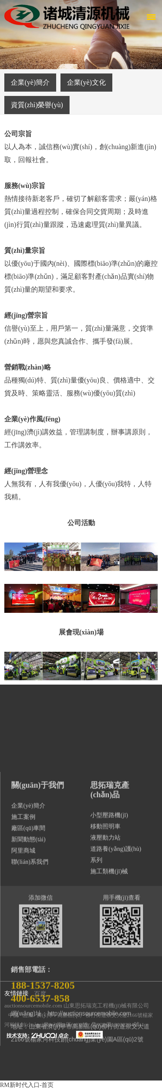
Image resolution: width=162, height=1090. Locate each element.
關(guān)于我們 (37, 974)
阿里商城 (23, 1039)
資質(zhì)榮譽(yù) (37, 104)
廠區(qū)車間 (28, 1017)
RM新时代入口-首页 (27, 1085)
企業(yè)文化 (86, 82)
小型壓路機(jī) (109, 1004)
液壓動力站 (105, 1026)
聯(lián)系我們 (29, 1051)
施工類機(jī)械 (109, 1060)
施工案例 (23, 1006)
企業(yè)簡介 (30, 82)
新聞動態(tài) (28, 1028)
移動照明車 (105, 1015)
